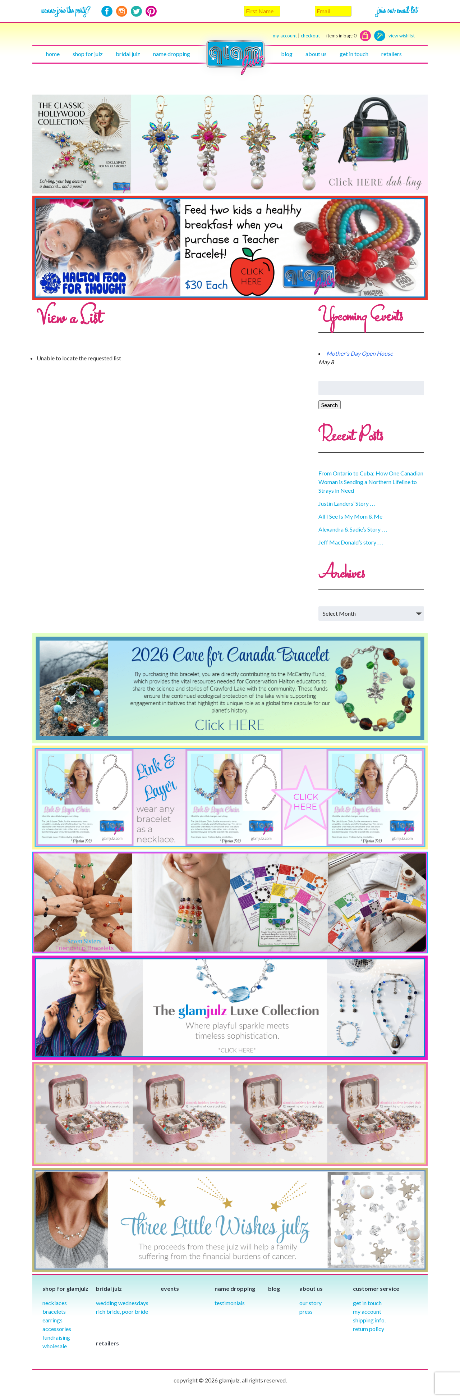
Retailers (391, 53)
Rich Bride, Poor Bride (122, 1311)
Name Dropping (171, 53)
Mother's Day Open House (359, 353)
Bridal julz (128, 53)
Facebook (106, 11)
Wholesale (54, 1346)
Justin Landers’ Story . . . (346, 503)
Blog (287, 53)
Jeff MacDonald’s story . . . (350, 542)
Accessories (56, 1328)
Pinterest (151, 11)
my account (285, 35)
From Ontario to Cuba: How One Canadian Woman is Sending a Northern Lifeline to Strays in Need (370, 482)
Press (306, 1311)
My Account (367, 1311)
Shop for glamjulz (65, 1288)
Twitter (136, 11)
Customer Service (376, 1288)
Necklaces (54, 1302)
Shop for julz (88, 53)
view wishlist (401, 35)
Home (53, 53)
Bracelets (54, 1311)
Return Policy (368, 1328)
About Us (316, 53)
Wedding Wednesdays (122, 1302)
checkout (328, 35)
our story (310, 1302)
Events (170, 1288)
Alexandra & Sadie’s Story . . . (352, 529)
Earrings (52, 1320)
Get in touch (354, 53)
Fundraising (56, 1337)
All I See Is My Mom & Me (350, 516)
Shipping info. (369, 1320)
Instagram (121, 11)
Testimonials (230, 1302)
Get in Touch (367, 1302)
